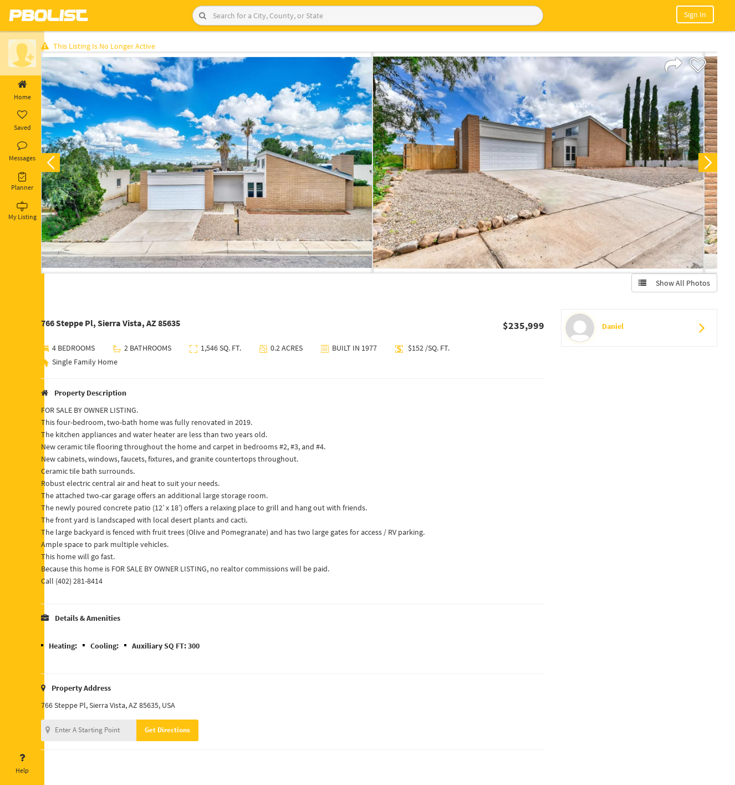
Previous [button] (62, 164)
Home (22, 90)
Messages (22, 151)
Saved (22, 120)
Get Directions (179, 731)
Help (22, 763)
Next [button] (706, 164)
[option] (218, 164)
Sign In (695, 14)
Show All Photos (672, 285)
